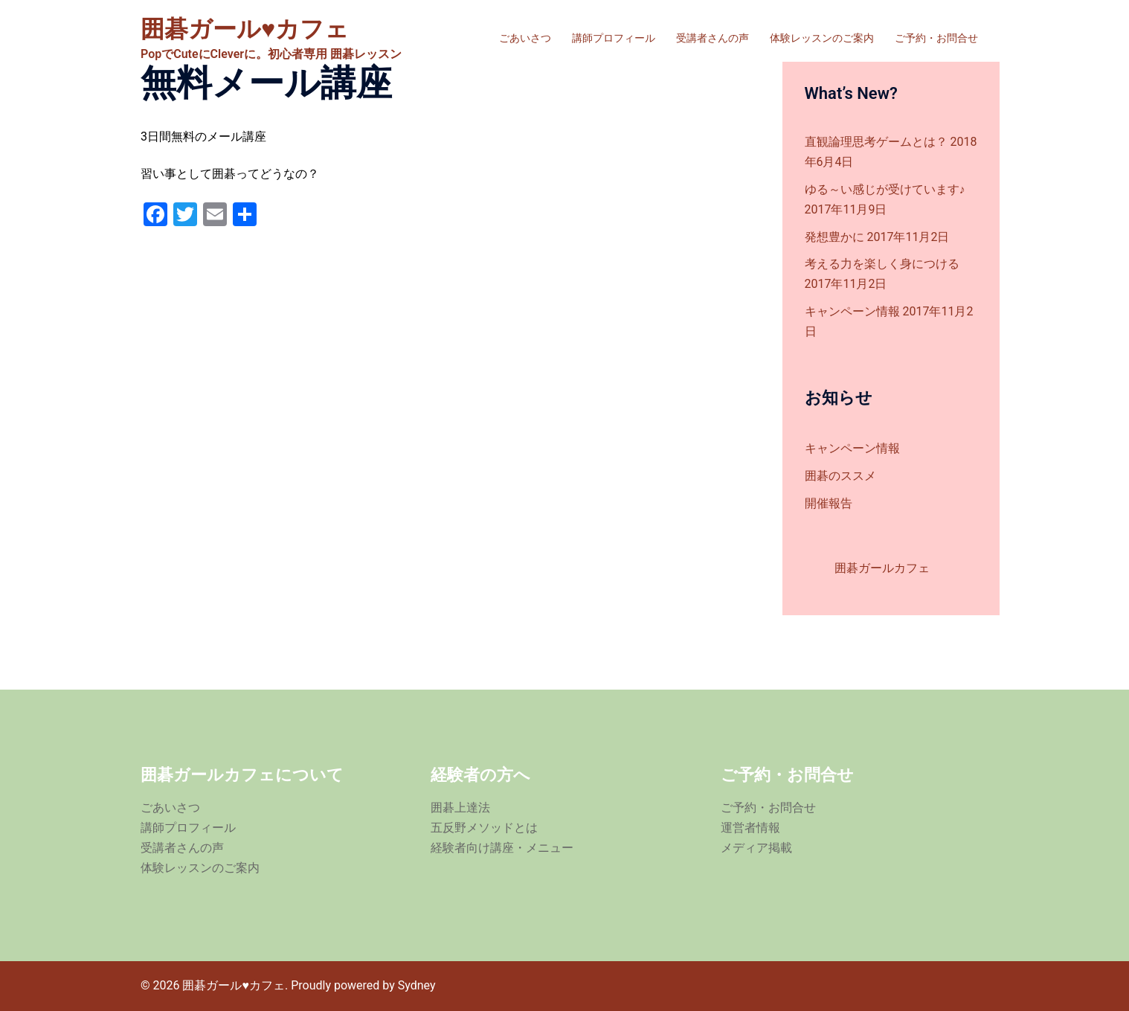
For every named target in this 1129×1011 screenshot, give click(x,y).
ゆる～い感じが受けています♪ (885, 189)
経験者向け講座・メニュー (502, 848)
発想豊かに (834, 237)
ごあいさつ (525, 38)
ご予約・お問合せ (936, 38)
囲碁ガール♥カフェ (245, 29)
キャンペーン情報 (852, 311)
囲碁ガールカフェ (882, 568)
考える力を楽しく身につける (882, 264)
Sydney (417, 985)
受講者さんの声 (712, 38)
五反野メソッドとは (484, 828)
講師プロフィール (613, 38)
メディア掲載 (756, 848)
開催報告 (828, 503)
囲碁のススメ (840, 476)
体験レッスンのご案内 (822, 38)
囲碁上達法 (460, 807)
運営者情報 (750, 828)
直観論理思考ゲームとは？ (876, 142)
